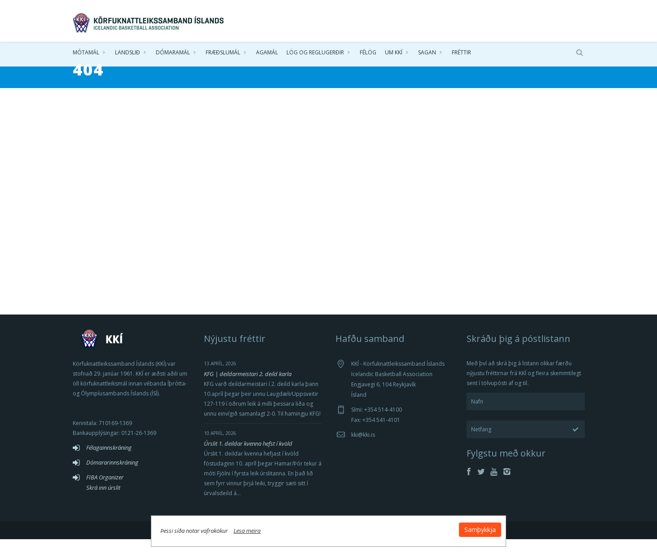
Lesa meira (290, 529)
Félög (368, 54)
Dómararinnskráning (112, 477)
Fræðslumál (223, 54)
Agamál (267, 54)
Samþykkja (437, 527)
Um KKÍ (393, 54)
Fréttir (461, 54)
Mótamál (86, 54)
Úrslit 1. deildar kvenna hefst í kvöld (248, 458)
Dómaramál (173, 54)
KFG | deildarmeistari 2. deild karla (247, 389)
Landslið (127, 54)
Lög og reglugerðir (315, 54)
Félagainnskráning (109, 462)
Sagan (427, 54)
